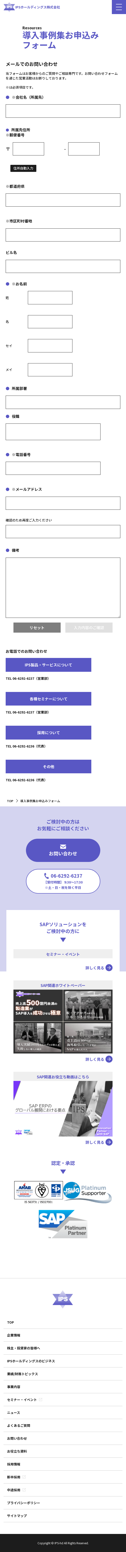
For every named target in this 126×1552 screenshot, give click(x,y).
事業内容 (13, 1386)
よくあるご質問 (18, 1425)
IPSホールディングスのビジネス (31, 1361)
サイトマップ (17, 1515)
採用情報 (13, 1464)
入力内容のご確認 (89, 627)
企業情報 (13, 1335)
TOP (10, 1322)
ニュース (13, 1412)
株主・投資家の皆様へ (23, 1348)
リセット (37, 627)
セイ (9, 346)
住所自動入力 (23, 168)
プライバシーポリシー (23, 1502)
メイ (9, 369)
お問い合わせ (63, 851)
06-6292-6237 (63, 881)
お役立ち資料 (17, 1451)
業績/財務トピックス (22, 1373)
